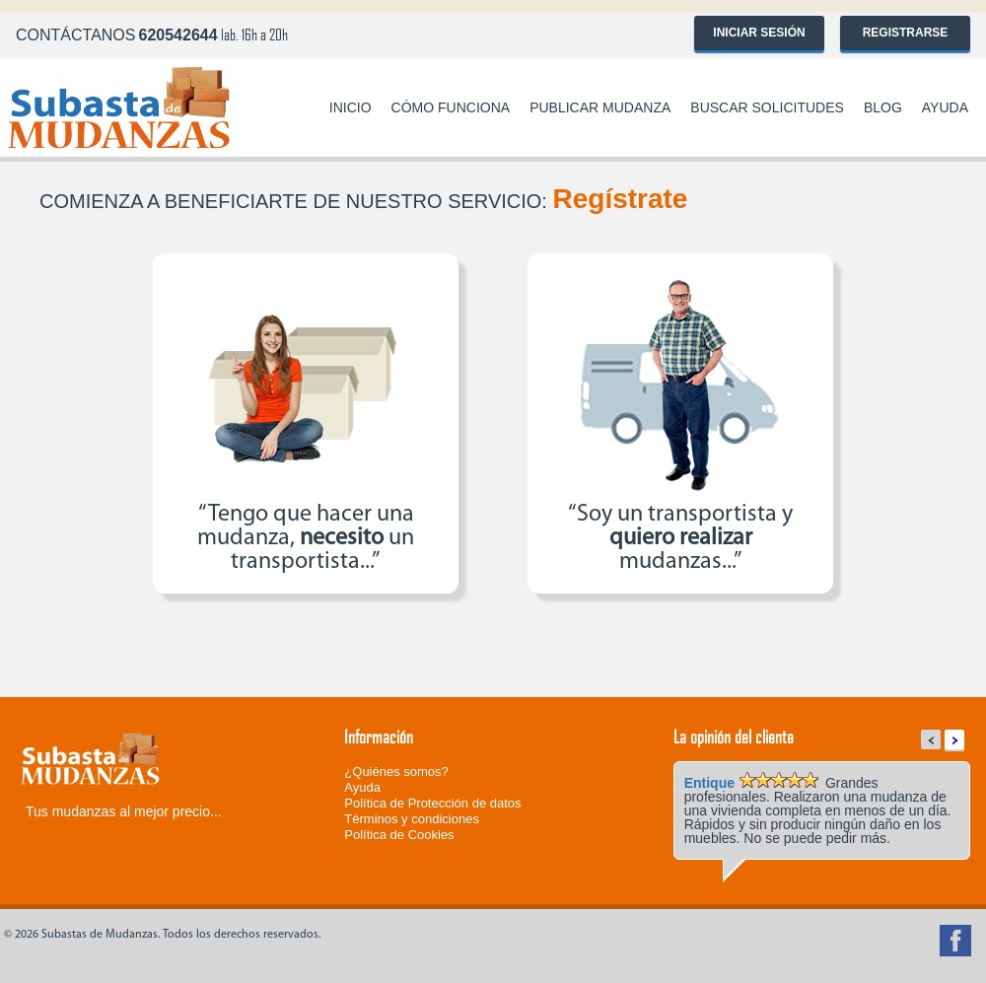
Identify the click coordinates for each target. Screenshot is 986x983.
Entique (709, 783)
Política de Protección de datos (432, 803)
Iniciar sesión (759, 32)
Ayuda (945, 107)
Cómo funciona (451, 107)
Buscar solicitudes (767, 107)
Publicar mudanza (599, 107)
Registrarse (906, 32)
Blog (883, 107)
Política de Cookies (399, 834)
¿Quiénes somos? (396, 771)
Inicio (350, 107)
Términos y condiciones (411, 818)
